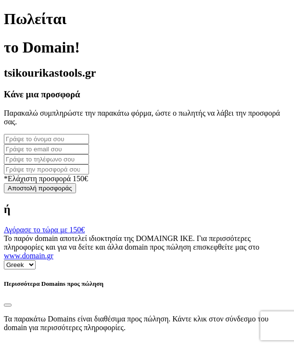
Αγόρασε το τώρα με (44, 230)
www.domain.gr (28, 256)
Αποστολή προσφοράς (40, 188)
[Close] (8, 305)
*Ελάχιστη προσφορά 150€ (46, 178)
